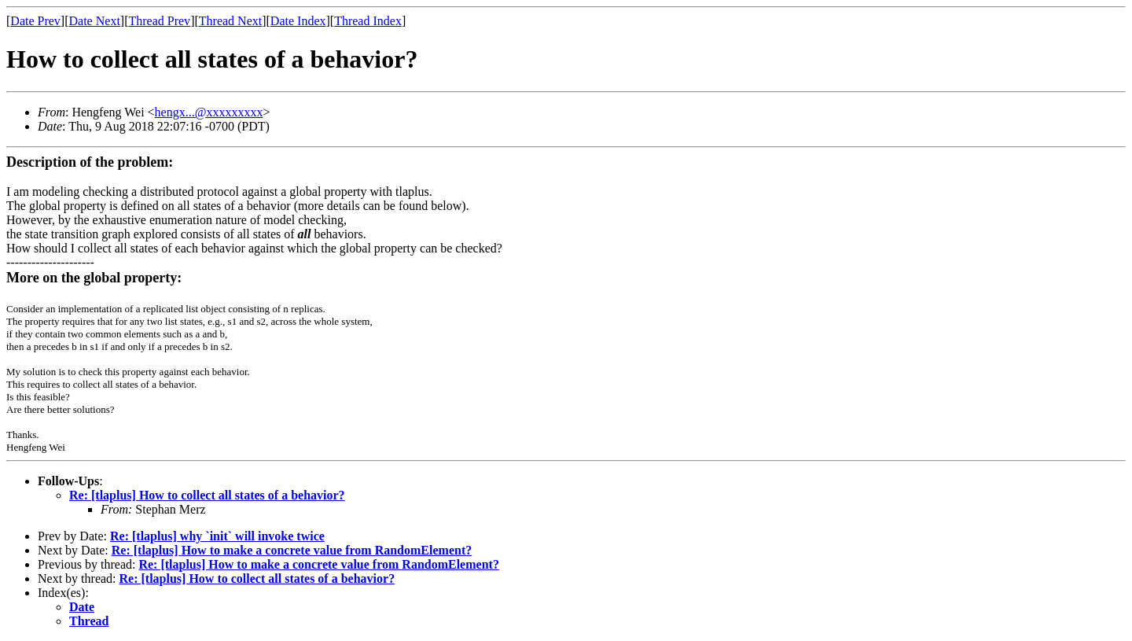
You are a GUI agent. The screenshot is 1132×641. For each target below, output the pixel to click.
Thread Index (368, 21)
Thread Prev (159, 21)
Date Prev (35, 21)
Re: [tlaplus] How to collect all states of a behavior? (207, 495)
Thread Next (230, 21)
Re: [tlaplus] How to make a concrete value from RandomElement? (292, 550)
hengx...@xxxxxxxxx (209, 112)
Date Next (94, 21)
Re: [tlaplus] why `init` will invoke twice (217, 536)
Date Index (298, 21)
